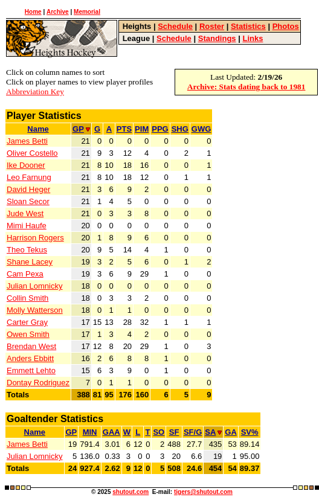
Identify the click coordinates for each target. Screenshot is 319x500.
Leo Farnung (29, 177)
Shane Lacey (30, 261)
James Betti (27, 141)
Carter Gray (27, 322)
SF (174, 432)
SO (158, 432)
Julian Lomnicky (35, 285)
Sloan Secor (28, 201)
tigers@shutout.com (203, 492)
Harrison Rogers (35, 237)
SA (213, 432)
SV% (250, 432)
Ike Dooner (26, 165)
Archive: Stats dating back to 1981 (246, 86)
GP (81, 128)
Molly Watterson (35, 310)
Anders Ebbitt (30, 358)
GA (231, 432)
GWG (201, 128)
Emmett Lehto (31, 370)
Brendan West (31, 346)
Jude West (25, 213)
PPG (160, 128)
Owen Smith (28, 334)
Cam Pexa (25, 273)
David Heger (28, 189)
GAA (111, 432)
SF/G (193, 432)
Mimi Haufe (27, 225)
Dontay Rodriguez (38, 382)
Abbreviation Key (35, 91)
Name (37, 128)
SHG (180, 128)
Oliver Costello (32, 153)
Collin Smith (27, 298)
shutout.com (130, 492)
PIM (142, 128)
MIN (90, 432)
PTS (124, 128)
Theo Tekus (27, 249)
